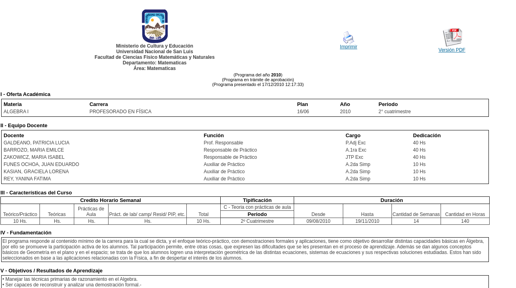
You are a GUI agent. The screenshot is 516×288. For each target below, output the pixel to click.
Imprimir (348, 47)
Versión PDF (452, 50)
